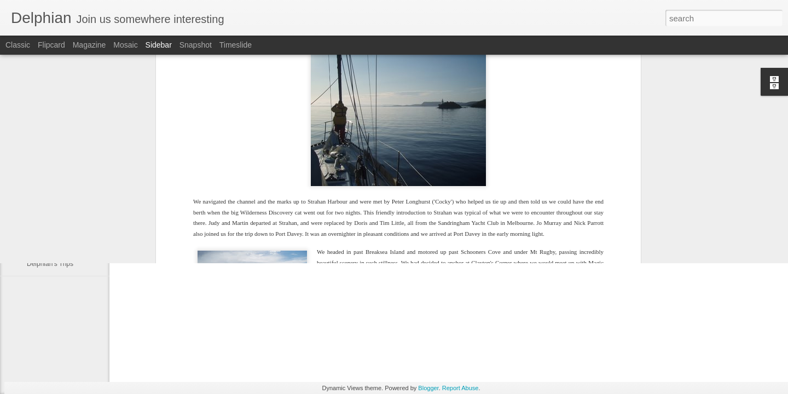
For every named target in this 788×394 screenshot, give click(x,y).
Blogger (428, 388)
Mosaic (125, 44)
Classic (17, 44)
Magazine (89, 44)
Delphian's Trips (50, 264)
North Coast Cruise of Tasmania (73, 214)
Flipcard (51, 44)
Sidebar (159, 44)
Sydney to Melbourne (58, 239)
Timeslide (235, 44)
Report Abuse (460, 388)
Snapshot (195, 44)
